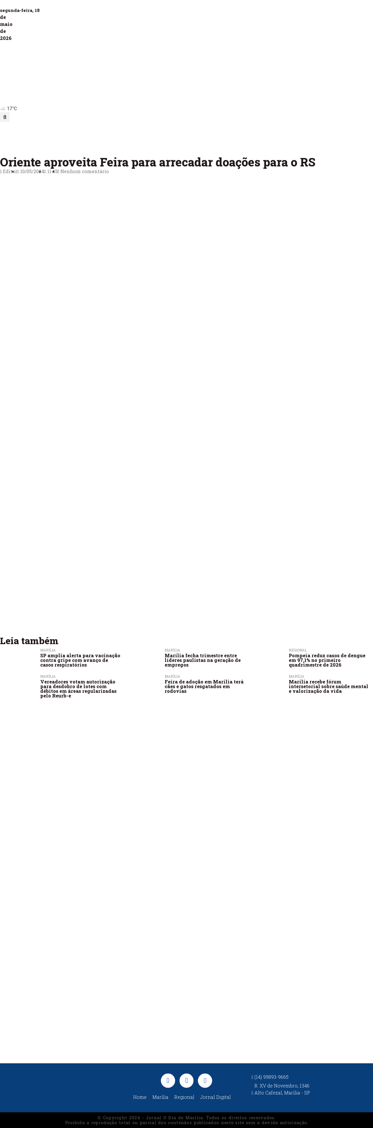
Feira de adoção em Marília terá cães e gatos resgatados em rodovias (204, 686)
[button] (5, 117)
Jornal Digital (299, 135)
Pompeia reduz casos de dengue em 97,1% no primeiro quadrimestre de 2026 (327, 660)
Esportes (224, 135)
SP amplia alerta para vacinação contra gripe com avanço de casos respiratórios (80, 660)
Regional (130, 135)
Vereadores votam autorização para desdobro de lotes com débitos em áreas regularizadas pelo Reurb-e (78, 689)
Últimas (66, 135)
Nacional (258, 135)
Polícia (162, 135)
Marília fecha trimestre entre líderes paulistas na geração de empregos (203, 660)
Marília (98, 135)
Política (193, 135)
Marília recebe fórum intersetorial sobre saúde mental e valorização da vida (328, 686)
